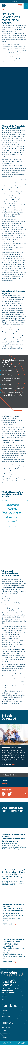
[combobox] (14, 19)
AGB (3, 1013)
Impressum (5, 1010)
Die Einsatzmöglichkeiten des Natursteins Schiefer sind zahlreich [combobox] (12, 366)
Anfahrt (4, 999)
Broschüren (5, 1034)
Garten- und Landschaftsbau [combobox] (12, 389)
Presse (4, 1037)
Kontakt (4, 996)
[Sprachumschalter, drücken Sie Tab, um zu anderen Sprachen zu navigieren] (14, 1)
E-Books (4, 1031)
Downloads (5, 1027)
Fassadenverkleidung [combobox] (9, 371)
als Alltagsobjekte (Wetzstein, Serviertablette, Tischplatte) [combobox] (12, 394)
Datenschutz (6, 1016)
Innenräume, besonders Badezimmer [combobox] (10, 379)
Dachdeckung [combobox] (6, 374)
